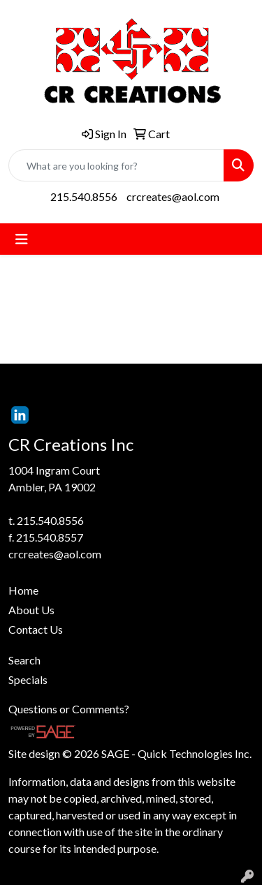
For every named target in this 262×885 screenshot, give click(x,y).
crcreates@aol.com (172, 196)
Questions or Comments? (68, 708)
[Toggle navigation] (21, 239)
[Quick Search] (116, 165)
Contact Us (35, 629)
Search (24, 660)
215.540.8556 (83, 196)
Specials (28, 679)
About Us (31, 609)
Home (23, 590)
